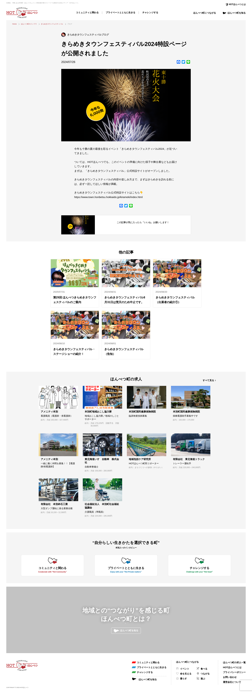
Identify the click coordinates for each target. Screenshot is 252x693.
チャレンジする (150, 12)
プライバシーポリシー (234, 672)
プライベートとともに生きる (120, 12)
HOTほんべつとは (237, 4)
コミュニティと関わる (87, 12)
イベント (184, 668)
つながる (205, 673)
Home (14, 24)
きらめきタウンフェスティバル (52, 24)
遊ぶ (203, 678)
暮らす (183, 678)
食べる (204, 668)
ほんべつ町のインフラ (29, 24)
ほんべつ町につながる (204, 13)
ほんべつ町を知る (236, 13)
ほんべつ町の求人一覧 (234, 662)
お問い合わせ (230, 677)
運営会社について (232, 682)
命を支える (185, 673)
